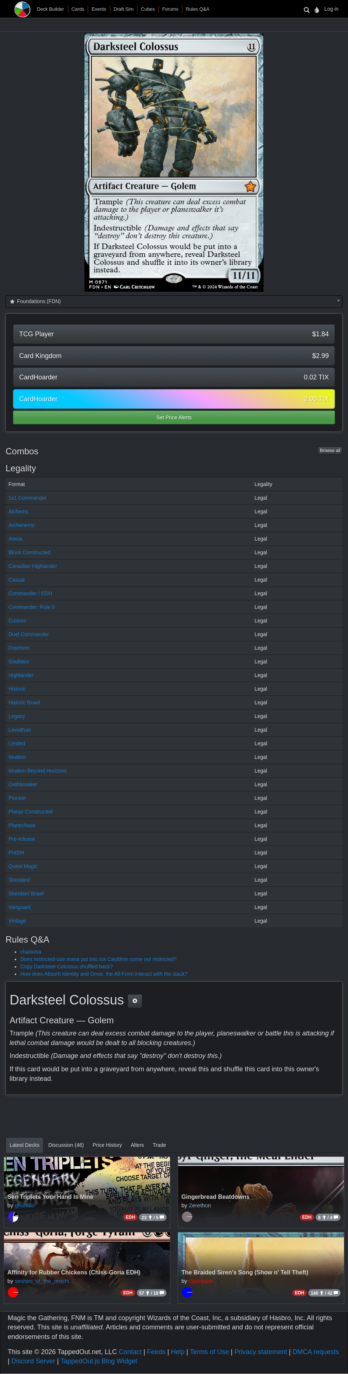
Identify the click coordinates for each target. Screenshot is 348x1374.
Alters (137, 1145)
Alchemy (18, 511)
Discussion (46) (66, 1145)
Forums (170, 9)
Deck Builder (50, 9)
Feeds (156, 1352)
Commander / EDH (30, 593)
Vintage (17, 921)
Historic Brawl (24, 702)
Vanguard (19, 907)
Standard (18, 880)
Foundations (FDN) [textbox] (35, 301)
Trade (159, 1145)
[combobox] (174, 301)
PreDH (16, 853)
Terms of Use (209, 1352)
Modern (17, 757)
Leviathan (19, 730)
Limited (16, 743)
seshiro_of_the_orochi (42, 1281)
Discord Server (33, 1361)
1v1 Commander (27, 498)
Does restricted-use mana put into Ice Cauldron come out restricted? (98, 959)
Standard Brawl (26, 893)
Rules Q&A (197, 9)
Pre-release (21, 839)
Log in (331, 9)
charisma (30, 952)
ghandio (24, 1205)
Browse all (330, 450)
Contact (130, 1352)
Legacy (16, 716)
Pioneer (17, 798)
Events (98, 9)
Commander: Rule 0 (31, 607)
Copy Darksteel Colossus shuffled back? (66, 966)
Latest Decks (24, 1145)
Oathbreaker (22, 784)
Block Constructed (29, 552)
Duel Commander (28, 634)
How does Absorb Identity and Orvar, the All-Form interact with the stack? (104, 974)
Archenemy (21, 525)
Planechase (21, 825)
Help (178, 1352)
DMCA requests (315, 1352)
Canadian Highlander (32, 566)
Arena (15, 539)
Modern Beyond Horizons (37, 771)
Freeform (18, 648)
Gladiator (18, 662)
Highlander (21, 675)
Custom (17, 621)
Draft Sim (123, 9)
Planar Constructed (30, 812)
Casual (16, 580)
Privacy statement (260, 1352)
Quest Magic (23, 866)
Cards (78, 9)
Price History (107, 1145)
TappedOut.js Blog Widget (98, 1361)
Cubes (148, 9)
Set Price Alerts (174, 417)
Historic (17, 689)
